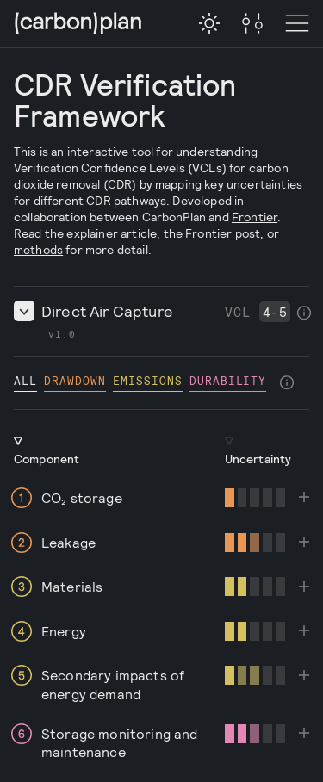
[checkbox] (209, 23)
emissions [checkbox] (148, 380)
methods (38, 249)
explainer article (111, 233)
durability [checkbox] (228, 380)
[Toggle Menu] (252, 24)
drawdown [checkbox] (75, 380)
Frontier (254, 216)
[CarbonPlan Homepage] (78, 24)
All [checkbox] (25, 380)
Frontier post (222, 233)
